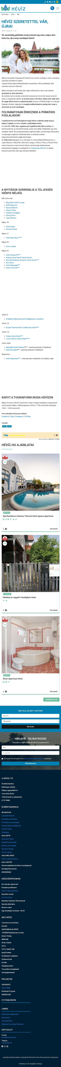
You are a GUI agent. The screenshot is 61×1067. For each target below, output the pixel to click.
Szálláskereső (51, 699)
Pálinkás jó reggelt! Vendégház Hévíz (19, 597)
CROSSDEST (6, 984)
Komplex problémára (9, 887)
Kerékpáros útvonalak (9, 842)
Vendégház (7, 594)
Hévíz (4, 426)
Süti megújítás (31, 1064)
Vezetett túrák (7, 829)
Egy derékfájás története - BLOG (13, 911)
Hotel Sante (10, 227)
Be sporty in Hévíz (8, 839)
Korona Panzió (11, 229)
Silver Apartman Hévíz (13, 679)
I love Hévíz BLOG (8, 794)
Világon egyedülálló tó (10, 790)
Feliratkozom (30, 763)
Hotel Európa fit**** (13, 255)
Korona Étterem (12, 208)
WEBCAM (5, 939)
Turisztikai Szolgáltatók (10, 969)
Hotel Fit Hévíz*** (13, 268)
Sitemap (39, 1064)
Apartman (7, 512)
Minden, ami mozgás (9, 845)
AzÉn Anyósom (11, 205)
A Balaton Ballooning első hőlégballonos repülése (24, 319)
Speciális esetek (7, 894)
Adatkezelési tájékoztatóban (33, 758)
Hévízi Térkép (6, 936)
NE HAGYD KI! (6, 812)
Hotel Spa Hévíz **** (14, 238)
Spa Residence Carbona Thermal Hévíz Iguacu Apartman (28, 516)
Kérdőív (4, 926)
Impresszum (6, 1017)
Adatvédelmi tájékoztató (10, 1014)
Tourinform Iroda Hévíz (10, 923)
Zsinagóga (5, 832)
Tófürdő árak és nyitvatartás (12, 797)
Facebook (5, 416)
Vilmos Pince (11, 210)
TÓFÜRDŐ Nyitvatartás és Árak (13, 933)
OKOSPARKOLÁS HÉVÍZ (10, 929)
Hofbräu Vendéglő (13, 213)
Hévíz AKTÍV (6, 835)
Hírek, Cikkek (6, 943)
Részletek (54, 529)
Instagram (19, 416)
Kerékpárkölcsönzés (9, 869)
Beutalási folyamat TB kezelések (13, 901)
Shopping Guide (7, 966)
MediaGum (22, 1064)
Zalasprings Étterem (38, 148)
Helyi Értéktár (6, 952)
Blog (12, 416)
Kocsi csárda (11, 246)
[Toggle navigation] (58, 8)
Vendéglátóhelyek (8, 972)
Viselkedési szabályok (10, 956)
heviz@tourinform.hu (9, 1037)
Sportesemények (7, 849)
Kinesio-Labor (7, 907)
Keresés (30, 727)
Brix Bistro (10, 263)
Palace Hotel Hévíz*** (14, 336)
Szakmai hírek (7, 959)
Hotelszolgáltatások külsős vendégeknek (16, 865)
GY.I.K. (4, 946)
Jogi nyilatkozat (7, 1021)
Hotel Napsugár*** (13, 265)
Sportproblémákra (8, 904)
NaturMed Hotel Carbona (15, 347)
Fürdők (4, 962)
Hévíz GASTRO (7, 862)
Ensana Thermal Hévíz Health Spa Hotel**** (22, 327)
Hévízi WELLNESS (8, 855)
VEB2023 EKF (6, 994)
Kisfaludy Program (8, 991)
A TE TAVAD (6, 800)
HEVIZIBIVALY (6, 872)
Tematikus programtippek (10, 822)
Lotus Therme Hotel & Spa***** (18, 339)
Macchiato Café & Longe (15, 203)
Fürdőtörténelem (8, 784)
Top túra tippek (7, 852)
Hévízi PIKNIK (6, 988)
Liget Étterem (11, 218)
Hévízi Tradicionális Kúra (10, 891)
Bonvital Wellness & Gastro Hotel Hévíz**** (22, 260)
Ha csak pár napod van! (10, 884)
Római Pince (10, 215)
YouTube (27, 416)
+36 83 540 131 (7, 1043)
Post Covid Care (7, 897)
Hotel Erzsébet (11, 350)
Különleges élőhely (8, 787)
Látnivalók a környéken (9, 819)
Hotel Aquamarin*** (13, 359)
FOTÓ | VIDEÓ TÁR (8, 949)
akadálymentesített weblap (11, 1057)
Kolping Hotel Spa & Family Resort (19, 258)
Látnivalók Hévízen (8, 816)
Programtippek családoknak (11, 826)
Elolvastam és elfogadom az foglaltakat (26, 758)
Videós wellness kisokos (10, 859)
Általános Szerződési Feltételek (12, 1024)
